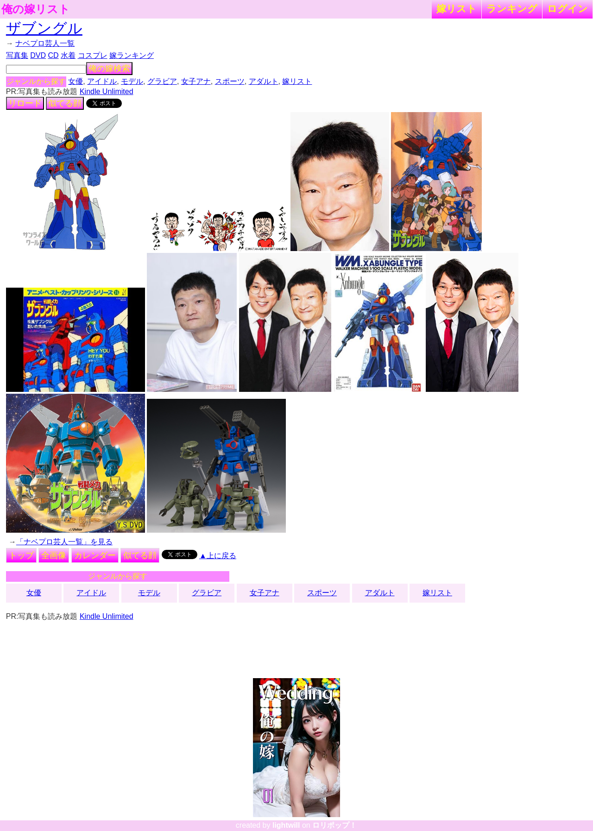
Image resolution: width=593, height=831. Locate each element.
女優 (75, 81)
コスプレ (92, 55)
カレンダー (95, 555)
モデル (132, 81)
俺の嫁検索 (109, 68)
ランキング (511, 8)
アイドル (102, 81)
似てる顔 (65, 103)
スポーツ (230, 81)
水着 (68, 55)
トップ (21, 555)
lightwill (286, 825)
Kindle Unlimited (106, 91)
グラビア (162, 81)
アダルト (263, 81)
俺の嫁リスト (35, 9)
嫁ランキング (131, 55)
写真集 (17, 55)
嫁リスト (456, 8)
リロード (25, 103)
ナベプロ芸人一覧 (45, 43)
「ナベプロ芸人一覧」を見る (64, 542)
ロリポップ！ (334, 825)
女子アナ (196, 81)
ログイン (567, 8)
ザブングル (44, 28)
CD (53, 55)
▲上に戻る (217, 556)
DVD (38, 55)
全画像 (53, 555)
